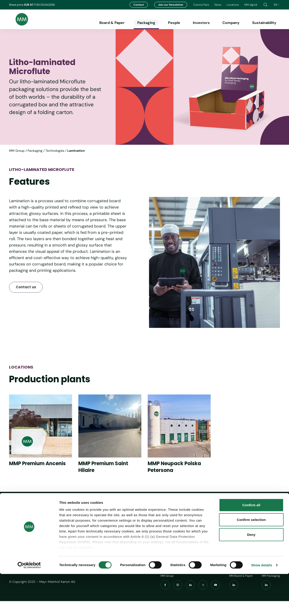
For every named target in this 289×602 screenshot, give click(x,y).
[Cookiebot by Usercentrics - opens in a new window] (29, 593)
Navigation (152, 509)
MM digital (250, 5)
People (174, 22)
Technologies (54, 151)
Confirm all (251, 533)
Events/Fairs (201, 5)
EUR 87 (29, 5)
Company (231, 22)
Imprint (184, 518)
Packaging (146, 22)
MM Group (17, 151)
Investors (201, 22)
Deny (251, 563)
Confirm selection (251, 548)
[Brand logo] (18, 19)
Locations (233, 5)
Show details (261, 593)
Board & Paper (112, 22)
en (277, 5)
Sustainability (264, 22)
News (217, 5)
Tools (184, 509)
